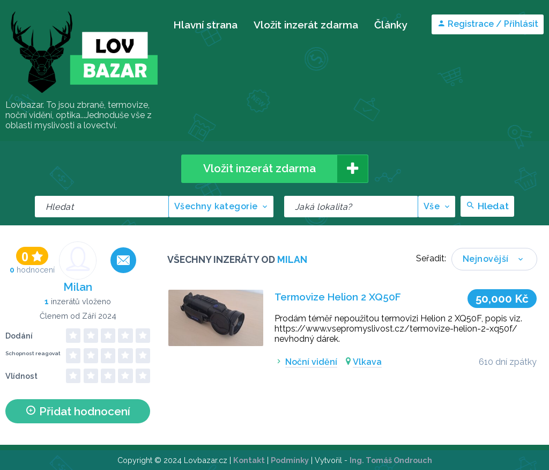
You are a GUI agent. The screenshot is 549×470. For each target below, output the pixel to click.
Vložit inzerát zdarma (306, 25)
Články (390, 25)
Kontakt (249, 460)
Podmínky (290, 460)
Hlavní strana (205, 25)
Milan (77, 286)
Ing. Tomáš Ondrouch (391, 460)
